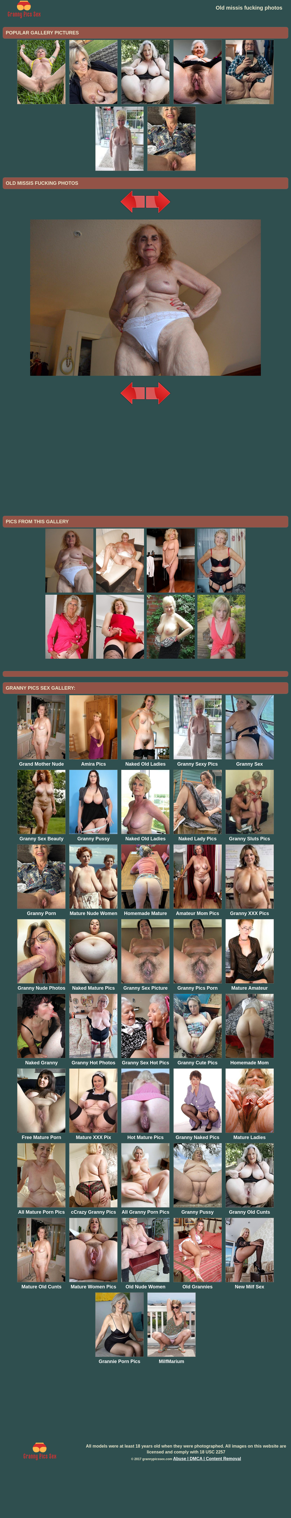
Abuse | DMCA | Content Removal (207, 1502)
